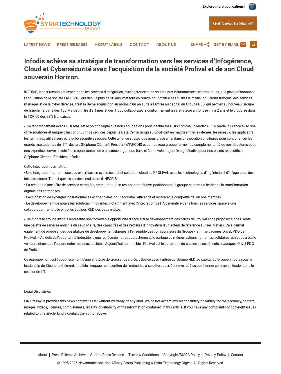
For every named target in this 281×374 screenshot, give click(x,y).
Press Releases (72, 44)
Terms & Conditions (143, 355)
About (42, 355)
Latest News (37, 44)
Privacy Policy (215, 355)
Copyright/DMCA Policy (181, 355)
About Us (166, 44)
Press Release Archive (69, 355)
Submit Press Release (107, 355)
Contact (139, 44)
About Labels (108, 44)
